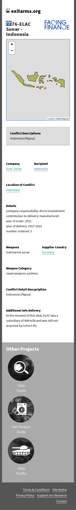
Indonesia (41, 169)
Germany (48, 252)
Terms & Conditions (36, 490)
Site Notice (59, 490)
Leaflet (50, 119)
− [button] (12, 51)
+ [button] (12, 45)
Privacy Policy (25, 495)
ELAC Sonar (14, 169)
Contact (61, 501)
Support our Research (52, 495)
